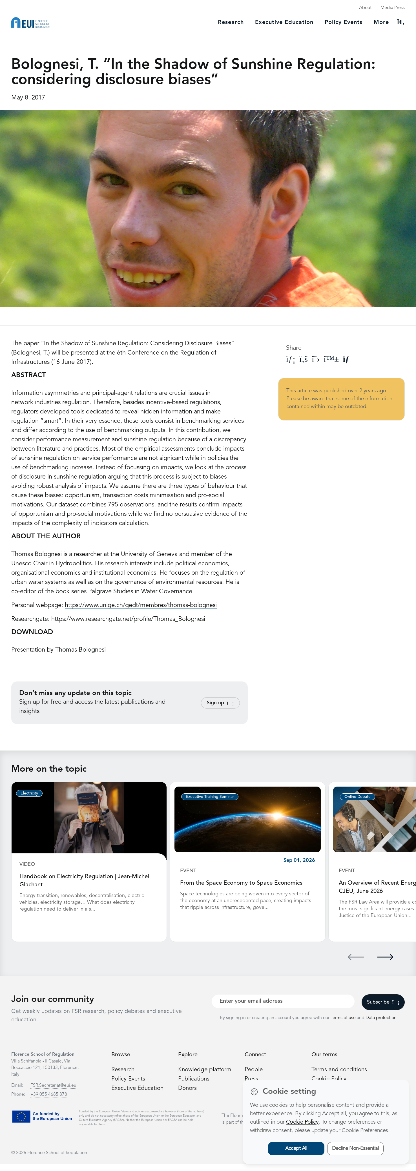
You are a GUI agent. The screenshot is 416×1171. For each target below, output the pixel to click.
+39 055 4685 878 (48, 1102)
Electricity (29, 793)
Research (231, 22)
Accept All (296, 1148)
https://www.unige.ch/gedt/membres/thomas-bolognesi (141, 605)
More (381, 22)
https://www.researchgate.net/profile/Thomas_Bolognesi (128, 619)
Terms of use (344, 1025)
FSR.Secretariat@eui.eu (53, 1093)
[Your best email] (283, 1009)
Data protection (381, 1025)
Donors (188, 1095)
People (254, 1077)
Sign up (220, 702)
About (365, 8)
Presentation (28, 650)
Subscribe (383, 1009)
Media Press (392, 8)
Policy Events (343, 22)
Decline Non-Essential (355, 1148)
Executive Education (139, 1095)
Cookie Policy (302, 1122)
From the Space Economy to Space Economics (244, 883)
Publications (194, 1086)
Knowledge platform (206, 1077)
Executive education (284, 22)
